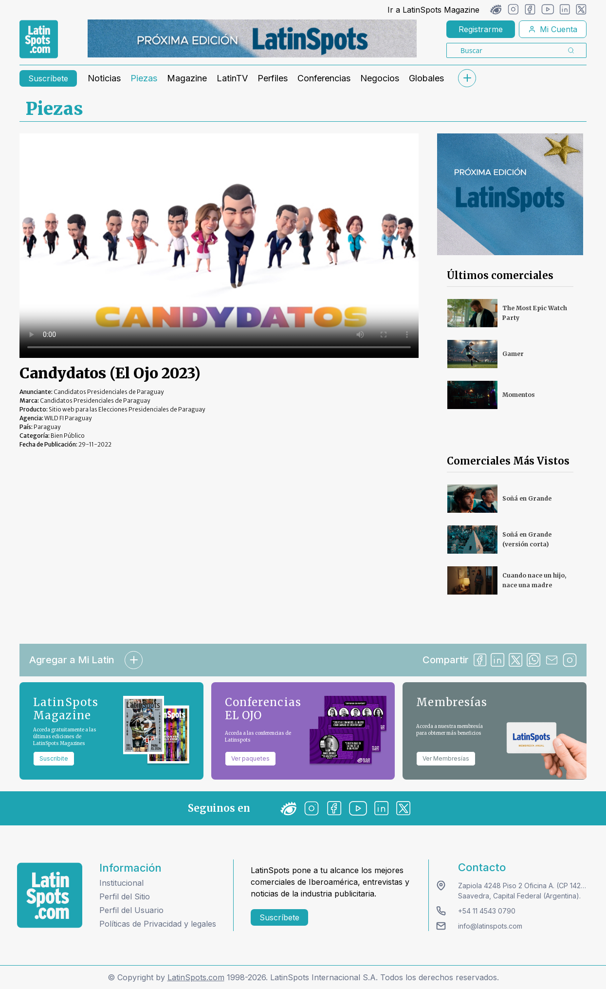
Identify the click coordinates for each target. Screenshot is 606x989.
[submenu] (467, 78)
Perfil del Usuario (131, 910)
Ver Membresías (445, 758)
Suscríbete (48, 78)
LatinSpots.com (195, 977)
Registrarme (481, 29)
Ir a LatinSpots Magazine (433, 10)
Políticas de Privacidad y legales (157, 924)
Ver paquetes (250, 758)
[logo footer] (49, 895)
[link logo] (38, 39)
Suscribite (53, 758)
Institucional (121, 883)
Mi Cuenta (552, 29)
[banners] (252, 38)
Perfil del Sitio (124, 896)
